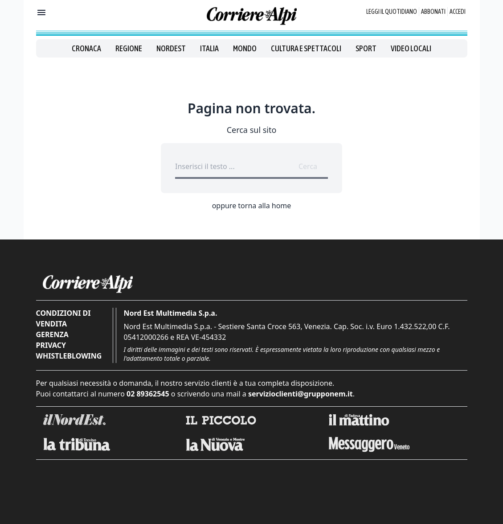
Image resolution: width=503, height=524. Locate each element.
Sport (366, 48)
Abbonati (433, 11)
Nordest (171, 48)
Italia (209, 48)
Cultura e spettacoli (306, 48)
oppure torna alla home (251, 205)
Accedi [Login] (458, 11)
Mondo (245, 48)
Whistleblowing (69, 356)
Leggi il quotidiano (391, 11)
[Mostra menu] (41, 12)
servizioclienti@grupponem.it (300, 394)
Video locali (411, 48)
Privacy (51, 345)
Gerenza (52, 334)
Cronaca (86, 48)
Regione (128, 48)
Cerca (308, 166)
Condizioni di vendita (63, 318)
